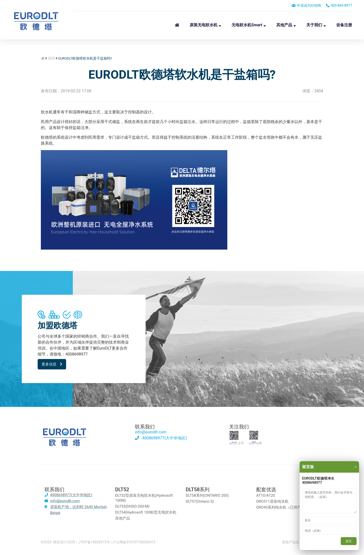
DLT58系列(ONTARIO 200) (207, 495)
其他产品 (284, 25)
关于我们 (314, 25)
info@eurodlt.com (150, 432)
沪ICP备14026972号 (94, 542)
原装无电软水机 (203, 25)
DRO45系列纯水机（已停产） (280, 507)
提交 (349, 541)
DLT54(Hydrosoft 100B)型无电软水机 (145, 512)
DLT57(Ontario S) (200, 501)
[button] (52, 364)
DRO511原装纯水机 (272, 501)
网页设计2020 (64, 542)
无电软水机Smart (247, 25)
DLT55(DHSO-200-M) (132, 506)
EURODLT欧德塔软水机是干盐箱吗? (182, 74)
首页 (177, 25)
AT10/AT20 (265, 495)
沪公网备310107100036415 (134, 542)
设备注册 (344, 25)
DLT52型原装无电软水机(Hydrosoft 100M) (144, 498)
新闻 (51, 58)
